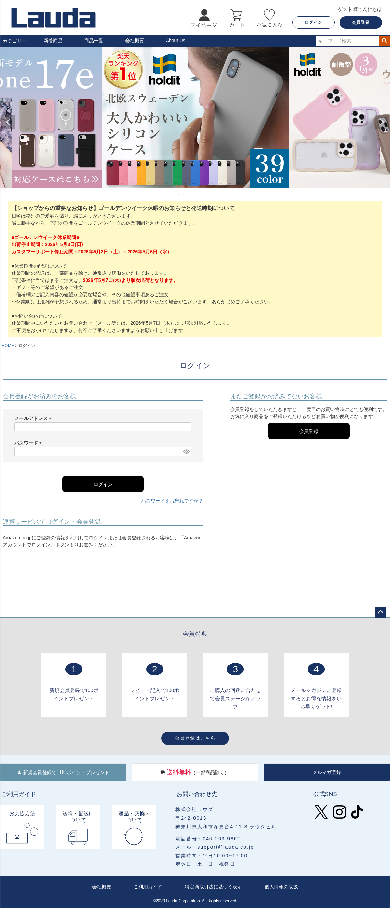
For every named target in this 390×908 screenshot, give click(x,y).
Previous (8, 122)
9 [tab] (212, 194)
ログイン (313, 22)
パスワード (29, 443)
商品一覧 (93, 41)
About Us (176, 41)
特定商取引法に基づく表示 (213, 886)
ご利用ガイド (148, 886)
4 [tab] (188, 194)
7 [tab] (202, 194)
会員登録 (361, 22)
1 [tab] (174, 194)
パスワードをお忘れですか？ (172, 501)
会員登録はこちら (195, 738)
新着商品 (53, 41)
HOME (8, 345)
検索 (384, 41)
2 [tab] (179, 194)
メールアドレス (34, 418)
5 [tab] (193, 194)
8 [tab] (207, 194)
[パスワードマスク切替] (186, 451)
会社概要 (134, 41)
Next (382, 122)
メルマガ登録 (326, 772)
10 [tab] (217, 194)
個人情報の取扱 (281, 886)
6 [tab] (198, 194)
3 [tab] (183, 194)
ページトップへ (380, 612)
